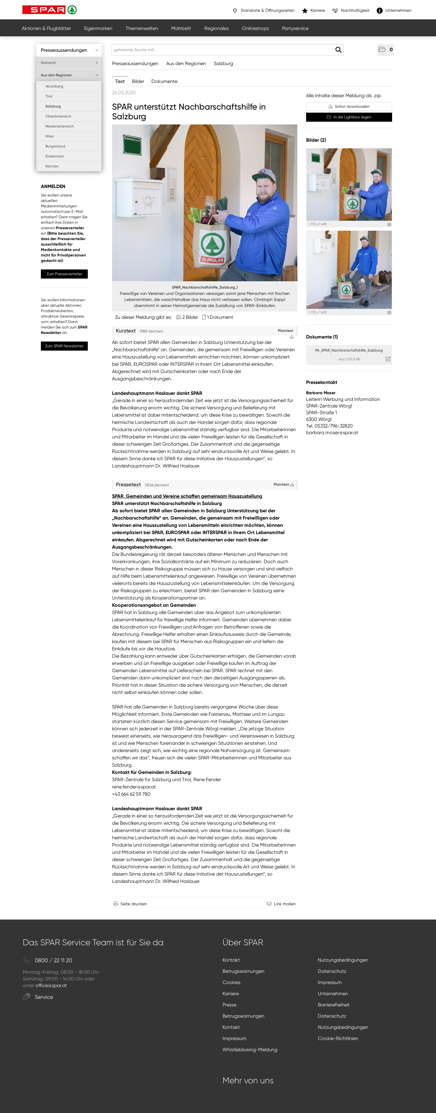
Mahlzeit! (181, 28)
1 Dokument (220, 317)
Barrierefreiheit (334, 1005)
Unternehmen (333, 993)
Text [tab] (120, 81)
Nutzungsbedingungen (343, 960)
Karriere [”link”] (313, 11)
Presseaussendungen (69, 50)
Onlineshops (255, 28)
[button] (386, 50)
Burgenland (55, 146)
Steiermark (54, 156)
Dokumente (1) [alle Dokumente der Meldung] (322, 337)
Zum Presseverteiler (64, 274)
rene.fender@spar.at (134, 787)
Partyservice (295, 28)
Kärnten (52, 166)
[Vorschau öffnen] (204, 202)
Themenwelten (142, 28)
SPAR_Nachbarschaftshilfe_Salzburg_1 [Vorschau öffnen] (205, 287)
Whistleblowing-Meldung (250, 1049)
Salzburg (53, 106)
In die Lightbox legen (349, 117)
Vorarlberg (54, 86)
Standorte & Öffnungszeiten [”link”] (263, 11)
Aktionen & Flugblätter (46, 28)
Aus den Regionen (69, 75)
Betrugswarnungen (243, 971)
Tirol (48, 96)
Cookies (231, 982)
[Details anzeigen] (389, 224)
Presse (229, 1005)
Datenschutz (332, 971)
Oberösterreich (58, 116)
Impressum (330, 982)
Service (38, 997)
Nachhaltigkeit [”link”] (350, 11)
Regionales (216, 28)
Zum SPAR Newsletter (64, 346)
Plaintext (284, 484)
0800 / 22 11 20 (47, 960)
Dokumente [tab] (164, 81)
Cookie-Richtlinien (338, 1038)
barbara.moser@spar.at (332, 432)
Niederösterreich (59, 126)
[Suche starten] (338, 49)
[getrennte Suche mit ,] (228, 49)
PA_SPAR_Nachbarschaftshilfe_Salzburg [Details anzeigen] (349, 350)
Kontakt (231, 960)
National (69, 63)
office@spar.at (51, 985)
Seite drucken (134, 903)
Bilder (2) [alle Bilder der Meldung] (316, 140)
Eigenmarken (98, 28)
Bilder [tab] (138, 81)
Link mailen (285, 903)
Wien (49, 136)
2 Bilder (190, 317)
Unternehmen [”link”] (394, 11)
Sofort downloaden (349, 106)
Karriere (231, 993)
